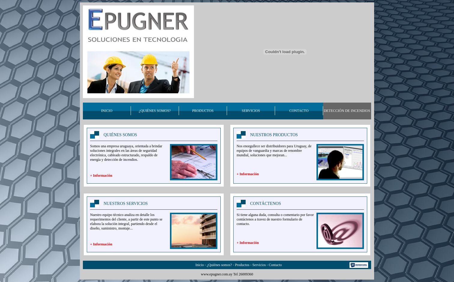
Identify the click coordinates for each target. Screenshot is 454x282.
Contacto (275, 265)
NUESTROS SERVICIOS (126, 203)
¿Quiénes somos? (219, 265)
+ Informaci (246, 174)
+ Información (101, 175)
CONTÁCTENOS (265, 203)
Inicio (199, 265)
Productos (242, 265)
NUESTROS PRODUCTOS (274, 135)
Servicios (259, 265)
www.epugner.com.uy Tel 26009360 (227, 274)
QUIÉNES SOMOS (120, 135)
